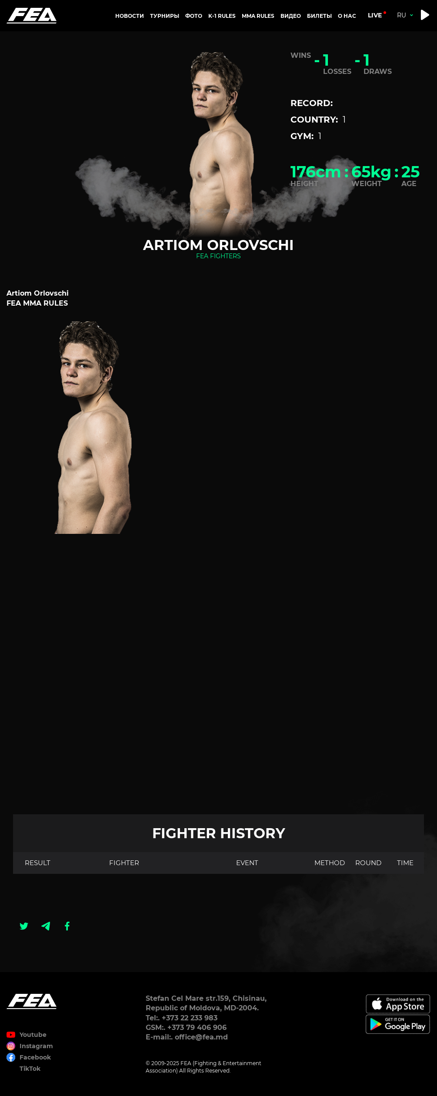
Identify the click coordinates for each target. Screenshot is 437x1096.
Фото (193, 16)
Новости (129, 16)
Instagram (36, 1046)
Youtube (33, 1035)
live (375, 15)
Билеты (319, 16)
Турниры (164, 16)
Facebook (35, 1057)
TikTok (30, 1069)
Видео (290, 16)
